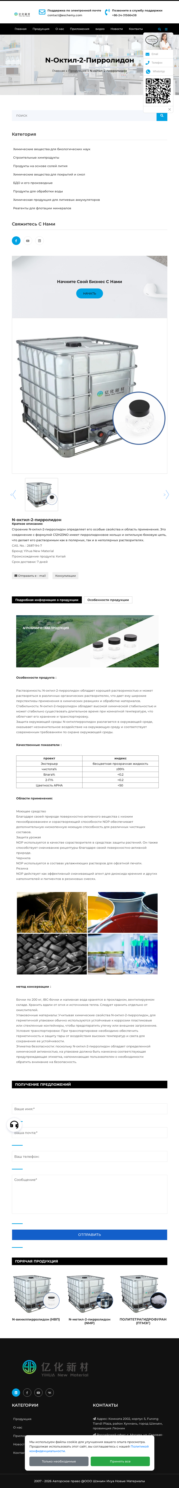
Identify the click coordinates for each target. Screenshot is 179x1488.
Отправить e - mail (30, 575)
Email (152, 54)
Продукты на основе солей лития (40, 166)
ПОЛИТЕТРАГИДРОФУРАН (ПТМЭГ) (143, 1321)
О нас (59, 29)
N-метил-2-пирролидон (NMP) (89, 1321)
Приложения (79, 29)
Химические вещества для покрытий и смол (48, 174)
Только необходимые (59, 1461)
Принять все (120, 1461)
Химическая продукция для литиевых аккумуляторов (56, 200)
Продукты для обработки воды (37, 191)
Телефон (154, 63)
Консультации (65, 575)
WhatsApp (155, 71)
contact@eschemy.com (65, 15)
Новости (117, 29)
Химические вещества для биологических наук (51, 149)
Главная (21, 29)
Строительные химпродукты (35, 157)
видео (100, 29)
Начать (89, 293)
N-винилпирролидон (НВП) (36, 1319)
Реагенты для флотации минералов (41, 208)
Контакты (136, 29)
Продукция (41, 29)
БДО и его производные (32, 183)
